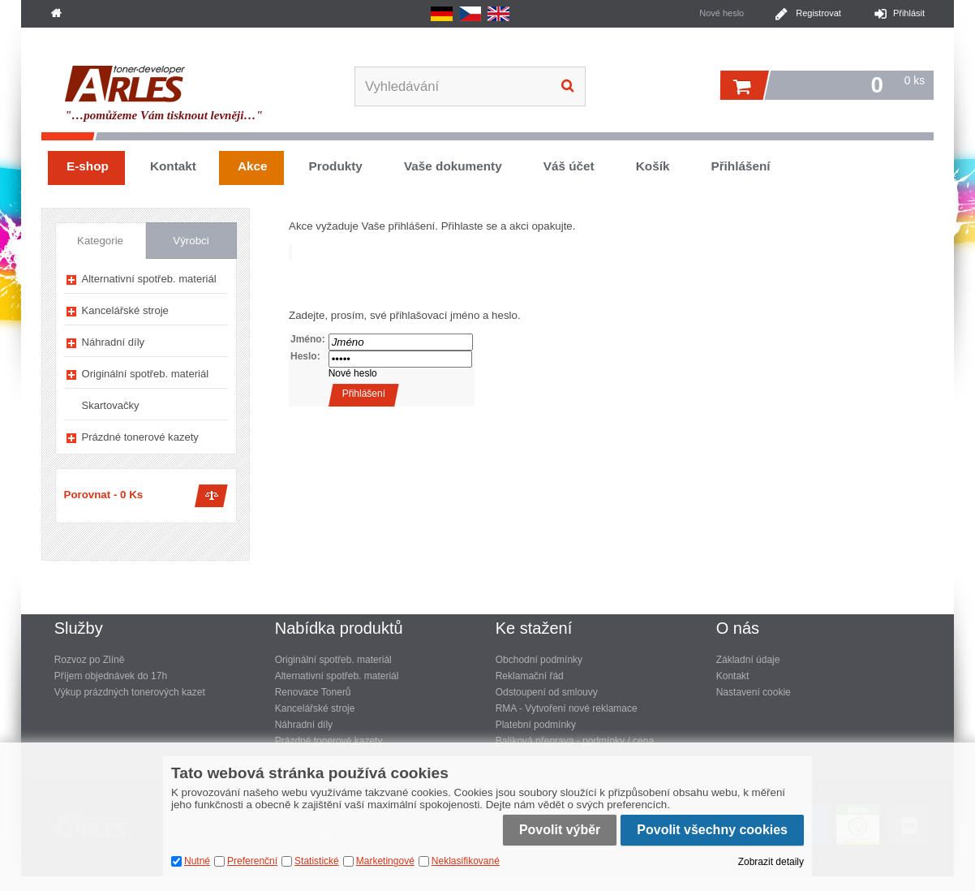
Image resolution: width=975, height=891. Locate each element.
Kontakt (173, 166)
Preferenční (252, 861)
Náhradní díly (113, 342)
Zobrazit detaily (771, 861)
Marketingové (385, 861)
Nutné (197, 861)
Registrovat (818, 13)
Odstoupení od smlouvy (547, 692)
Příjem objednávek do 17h (110, 676)
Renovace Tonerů (313, 692)
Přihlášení (740, 166)
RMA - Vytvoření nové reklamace (567, 708)
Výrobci (190, 241)
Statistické (316, 861)
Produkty (336, 166)
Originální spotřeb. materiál (145, 374)
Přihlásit (909, 13)
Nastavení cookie (753, 692)
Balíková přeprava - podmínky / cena (575, 741)
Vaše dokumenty (453, 166)
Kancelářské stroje (125, 310)
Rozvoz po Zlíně (89, 659)
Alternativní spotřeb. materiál (149, 279)
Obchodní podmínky (539, 659)
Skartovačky (111, 405)
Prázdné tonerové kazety (140, 437)
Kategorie (100, 241)
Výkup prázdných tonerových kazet (129, 692)
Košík (653, 166)
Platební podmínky (536, 724)
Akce (253, 166)
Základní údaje (748, 659)
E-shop (88, 166)
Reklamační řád (530, 676)
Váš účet (569, 166)
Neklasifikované (466, 861)
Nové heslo (353, 373)
